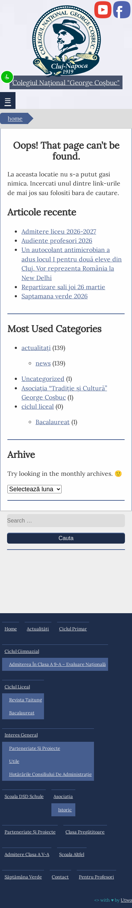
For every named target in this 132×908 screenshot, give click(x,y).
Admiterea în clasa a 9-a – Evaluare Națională (57, 664)
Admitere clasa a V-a (27, 854)
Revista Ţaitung (25, 700)
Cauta (66, 538)
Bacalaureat (53, 422)
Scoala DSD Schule (24, 796)
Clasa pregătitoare (85, 832)
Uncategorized (42, 379)
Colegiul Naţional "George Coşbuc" (66, 82)
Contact (60, 877)
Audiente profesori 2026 (56, 240)
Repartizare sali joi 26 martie (63, 287)
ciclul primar (73, 629)
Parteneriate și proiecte (34, 748)
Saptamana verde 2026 (54, 296)
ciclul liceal (37, 406)
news (43, 363)
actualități (38, 629)
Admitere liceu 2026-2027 (58, 231)
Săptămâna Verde (23, 877)
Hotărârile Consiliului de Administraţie (50, 774)
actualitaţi (36, 348)
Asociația (63, 796)
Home (15, 118)
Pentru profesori (96, 877)
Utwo (126, 900)
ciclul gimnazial (22, 651)
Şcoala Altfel (71, 854)
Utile (14, 761)
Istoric (65, 810)
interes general (21, 735)
